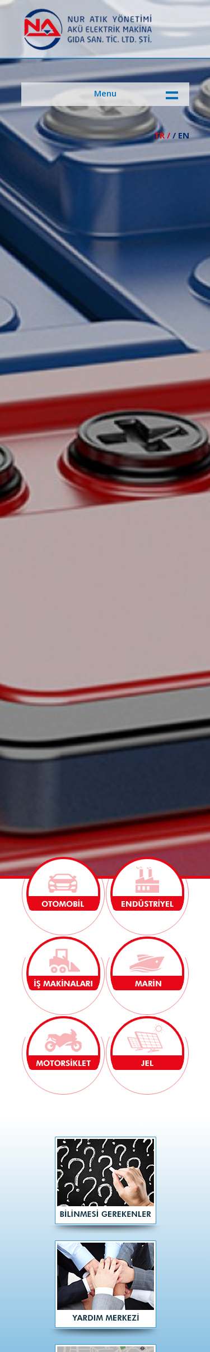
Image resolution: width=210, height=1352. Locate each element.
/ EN (180, 135)
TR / (162, 135)
